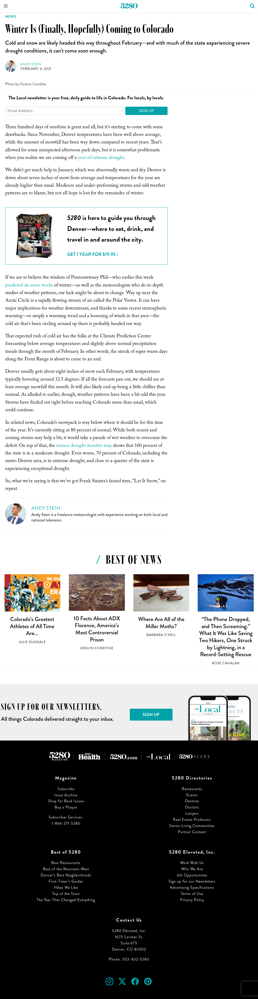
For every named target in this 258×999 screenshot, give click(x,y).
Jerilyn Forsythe (96, 648)
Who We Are (192, 869)
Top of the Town (66, 893)
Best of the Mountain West (66, 869)
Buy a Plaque (66, 807)
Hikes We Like (66, 887)
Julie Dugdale (32, 642)
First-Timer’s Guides (66, 881)
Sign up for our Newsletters (192, 881)
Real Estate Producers (192, 819)
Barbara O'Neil (161, 635)
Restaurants (192, 789)
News (10, 16)
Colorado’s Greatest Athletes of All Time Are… (32, 626)
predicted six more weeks (29, 286)
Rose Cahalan (226, 663)
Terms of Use (192, 893)
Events (192, 795)
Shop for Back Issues (66, 801)
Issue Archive (65, 795)
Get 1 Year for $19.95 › (92, 254)
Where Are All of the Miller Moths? (161, 622)
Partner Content (192, 832)
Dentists (192, 801)
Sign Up (146, 110)
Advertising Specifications (192, 887)
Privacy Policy (192, 900)
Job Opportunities (192, 875)
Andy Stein (30, 64)
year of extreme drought (101, 158)
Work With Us (192, 862)
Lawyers (192, 813)
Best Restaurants (65, 862)
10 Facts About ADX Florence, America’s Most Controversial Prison (97, 629)
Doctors (192, 807)
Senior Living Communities (192, 825)
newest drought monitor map (84, 446)
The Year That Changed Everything (66, 900)
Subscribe (66, 789)
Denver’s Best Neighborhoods (66, 875)
